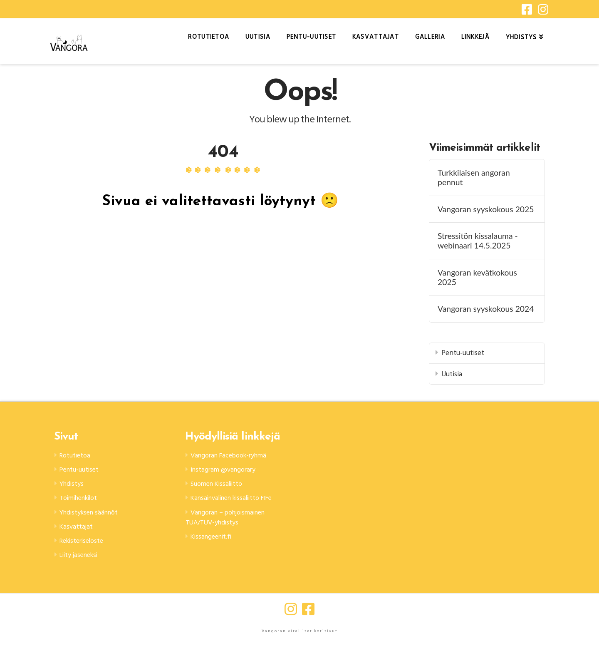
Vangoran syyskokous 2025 (486, 209)
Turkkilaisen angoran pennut (474, 177)
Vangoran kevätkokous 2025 (477, 277)
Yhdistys (73, 486)
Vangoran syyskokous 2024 (486, 308)
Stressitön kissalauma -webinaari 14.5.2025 (478, 240)
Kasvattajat (77, 531)
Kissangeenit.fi (214, 553)
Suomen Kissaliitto (220, 486)
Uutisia (451, 374)
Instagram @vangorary (226, 471)
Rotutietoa (77, 456)
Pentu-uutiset (462, 353)
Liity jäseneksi (82, 562)
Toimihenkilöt (82, 501)
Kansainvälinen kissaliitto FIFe (227, 506)
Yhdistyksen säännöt (93, 516)
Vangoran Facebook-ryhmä (233, 456)
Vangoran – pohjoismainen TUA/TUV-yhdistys (230, 532)
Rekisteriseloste (84, 546)
